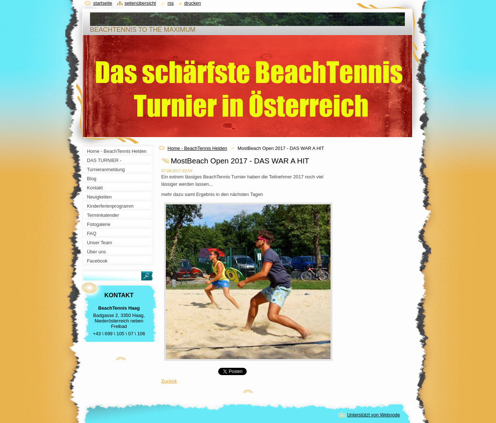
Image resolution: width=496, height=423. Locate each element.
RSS (171, 3)
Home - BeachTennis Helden (197, 148)
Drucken (192, 3)
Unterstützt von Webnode (373, 415)
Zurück (169, 381)
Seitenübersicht (140, 3)
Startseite (102, 3)
